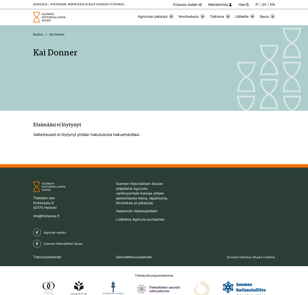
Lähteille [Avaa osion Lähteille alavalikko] (245, 16)
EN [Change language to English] (272, 4)
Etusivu (38, 34)
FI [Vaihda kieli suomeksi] (257, 4)
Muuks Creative (264, 257)
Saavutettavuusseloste (134, 257)
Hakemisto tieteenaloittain (136, 211)
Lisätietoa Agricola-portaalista (140, 219)
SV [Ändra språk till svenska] (264, 4)
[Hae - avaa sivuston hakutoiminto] (243, 4)
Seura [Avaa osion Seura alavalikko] (267, 16)
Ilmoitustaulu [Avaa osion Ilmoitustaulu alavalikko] (192, 16)
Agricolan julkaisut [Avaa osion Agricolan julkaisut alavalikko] (155, 16)
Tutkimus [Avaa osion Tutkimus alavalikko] (220, 16)
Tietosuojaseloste (47, 257)
